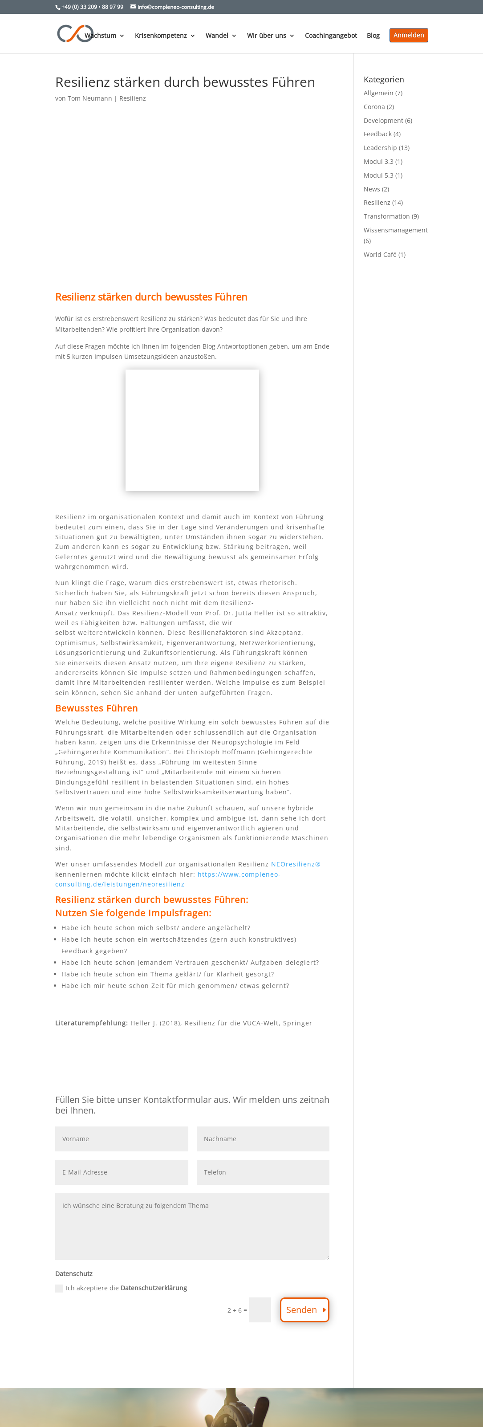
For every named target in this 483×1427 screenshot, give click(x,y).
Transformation (387, 216)
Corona (374, 106)
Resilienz (132, 98)
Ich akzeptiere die (121, 1288)
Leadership (380, 147)
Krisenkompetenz (161, 36)
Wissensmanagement (396, 230)
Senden (301, 1310)
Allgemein (379, 93)
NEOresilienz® (296, 864)
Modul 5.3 (379, 175)
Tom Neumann (90, 98)
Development (383, 120)
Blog (373, 36)
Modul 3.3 (379, 161)
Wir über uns (266, 36)
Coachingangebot (331, 36)
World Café (380, 254)
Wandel (217, 36)
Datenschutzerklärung (154, 1288)
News (372, 189)
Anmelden (409, 35)
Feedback (378, 134)
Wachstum (100, 36)
